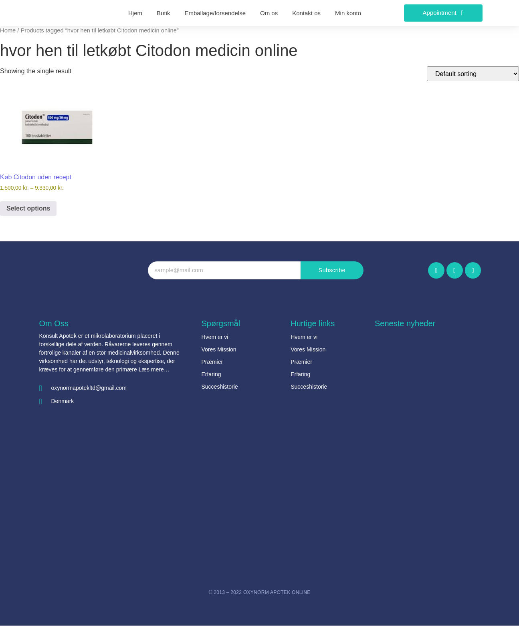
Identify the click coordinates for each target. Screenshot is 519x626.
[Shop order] (473, 73)
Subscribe (332, 270)
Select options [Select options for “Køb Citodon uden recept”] (28, 208)
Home (8, 30)
